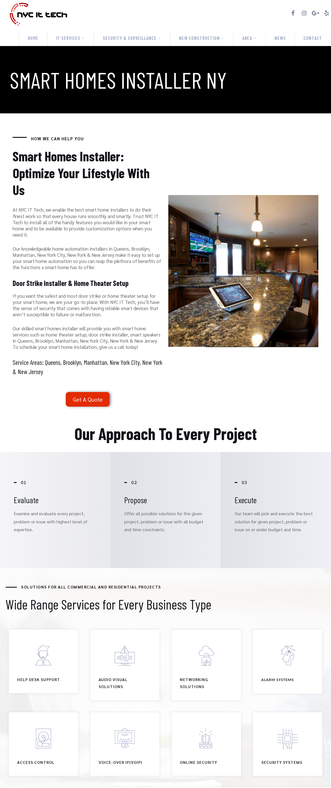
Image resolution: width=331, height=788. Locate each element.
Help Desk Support (38, 680)
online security (198, 762)
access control (36, 762)
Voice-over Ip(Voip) (120, 762)
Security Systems (281, 762)
